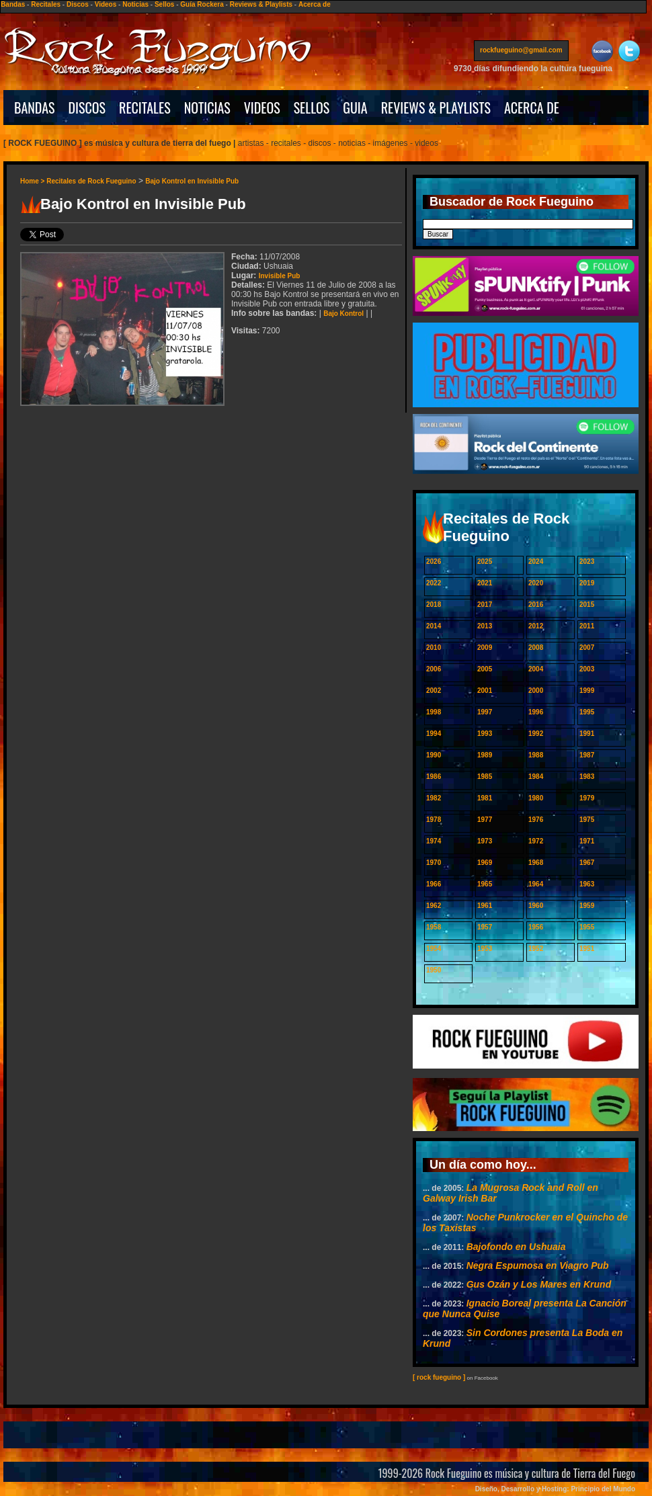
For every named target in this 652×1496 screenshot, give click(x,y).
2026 (433, 561)
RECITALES (145, 107)
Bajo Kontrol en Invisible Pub (192, 181)
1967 (586, 862)
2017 (484, 604)
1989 (484, 755)
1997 (484, 712)
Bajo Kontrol (343, 313)
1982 (433, 798)
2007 (586, 647)
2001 (484, 690)
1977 (484, 819)
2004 (535, 669)
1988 (535, 755)
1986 (433, 776)
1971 (586, 841)
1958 (433, 927)
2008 (535, 647)
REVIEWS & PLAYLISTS (436, 107)
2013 (484, 626)
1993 (484, 733)
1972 (535, 841)
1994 (433, 733)
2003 (586, 669)
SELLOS (312, 107)
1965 (484, 884)
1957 (484, 927)
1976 (535, 819)
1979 (586, 798)
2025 (484, 561)
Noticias (135, 4)
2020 (535, 583)
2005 (484, 669)
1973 (484, 841)
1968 (535, 862)
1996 (535, 712)
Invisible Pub (279, 276)
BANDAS (34, 107)
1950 (433, 970)
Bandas (13, 4)
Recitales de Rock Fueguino (91, 181)
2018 (433, 604)
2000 (535, 690)
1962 (433, 905)
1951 (586, 948)
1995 (586, 712)
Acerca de (314, 4)
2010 (433, 647)
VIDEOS (262, 107)
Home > (33, 181)
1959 (586, 905)
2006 (433, 669)
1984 (535, 776)
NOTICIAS (207, 107)
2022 (433, 583)
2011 (586, 626)
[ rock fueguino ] (439, 1377)
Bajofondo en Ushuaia (516, 1246)
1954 (433, 948)
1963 (586, 884)
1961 (484, 905)
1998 (433, 712)
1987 (586, 755)
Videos (106, 4)
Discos (78, 4)
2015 (586, 604)
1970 (433, 862)
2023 (586, 561)
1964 (535, 884)
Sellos (164, 4)
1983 (586, 776)
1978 (433, 819)
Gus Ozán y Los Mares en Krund (539, 1284)
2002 (433, 690)
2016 (535, 604)
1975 (586, 819)
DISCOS (87, 107)
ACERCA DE (531, 107)
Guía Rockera (201, 4)
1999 (586, 690)
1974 (433, 841)
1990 (433, 755)
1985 (484, 776)
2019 (586, 583)
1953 (484, 948)
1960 (535, 905)
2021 (484, 583)
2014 (433, 626)
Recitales (45, 4)
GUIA (355, 107)
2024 (535, 561)
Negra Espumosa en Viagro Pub (537, 1265)
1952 (535, 948)
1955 (586, 927)
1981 (484, 798)
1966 (433, 884)
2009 (484, 647)
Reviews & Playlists (261, 4)
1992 (535, 733)
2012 (535, 626)
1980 (535, 798)
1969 (484, 862)
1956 (535, 927)
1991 (586, 733)
